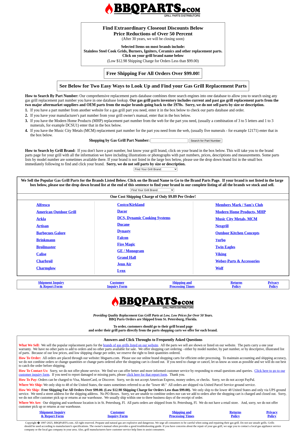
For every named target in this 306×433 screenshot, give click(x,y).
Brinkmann (45, 240)
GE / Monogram (130, 251)
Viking (220, 254)
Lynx (121, 271)
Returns (236, 282)
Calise (41, 254)
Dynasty (124, 231)
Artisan (42, 226)
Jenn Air (124, 264)
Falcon (122, 238)
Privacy (273, 282)
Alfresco (43, 205)
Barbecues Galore (50, 233)
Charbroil (44, 261)
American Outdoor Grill (56, 212)
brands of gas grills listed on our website (130, 345)
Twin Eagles (225, 247)
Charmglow (46, 268)
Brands (98, 180)
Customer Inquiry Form (117, 284)
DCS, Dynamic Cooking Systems (143, 218)
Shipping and (182, 282)
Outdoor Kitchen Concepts (237, 233)
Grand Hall (126, 257)
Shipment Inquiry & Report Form (51, 284)
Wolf (219, 268)
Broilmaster (46, 247)
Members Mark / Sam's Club (239, 205)
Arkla (41, 219)
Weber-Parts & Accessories (237, 261)
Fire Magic (126, 244)
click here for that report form (147, 374)
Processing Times (182, 286)
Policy (236, 286)
